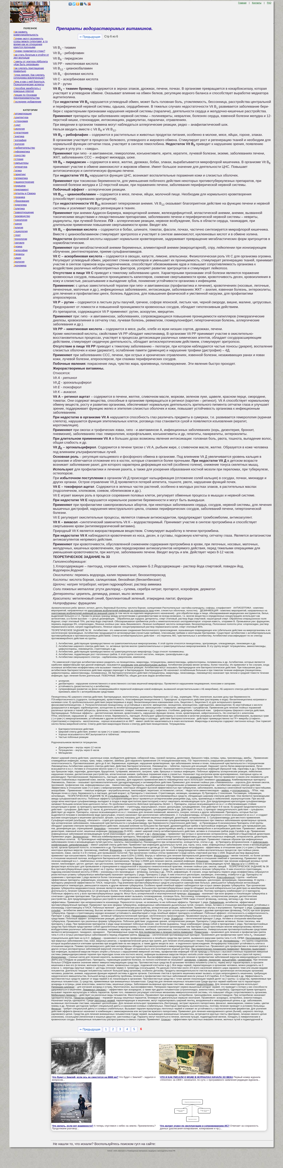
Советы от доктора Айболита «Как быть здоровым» (31, 63)
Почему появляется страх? (29, 51)
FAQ (269, 3)
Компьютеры (21, 163)
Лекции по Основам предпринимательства (27, 96)
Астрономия (21, 121)
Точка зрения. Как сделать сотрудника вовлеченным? (29, 76)
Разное (18, 223)
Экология (19, 261)
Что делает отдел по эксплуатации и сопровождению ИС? (194, 1125)
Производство (22, 216)
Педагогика (20, 204)
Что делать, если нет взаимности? (72, 1125)
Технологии (20, 238)
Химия (17, 257)
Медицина (20, 185)
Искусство (19, 155)
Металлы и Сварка (25, 193)
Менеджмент (21, 189)
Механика (19, 197)
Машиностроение (24, 181)
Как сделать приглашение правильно (29, 70)
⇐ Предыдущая (90, 36)
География (20, 140)
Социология (21, 231)
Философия (21, 250)
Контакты (256, 3)
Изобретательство (24, 147)
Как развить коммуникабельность (26, 33)
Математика (21, 178)
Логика (18, 170)
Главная (242, 3)
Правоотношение (24, 212)
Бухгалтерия (21, 132)
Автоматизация (23, 113)
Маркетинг (20, 174)
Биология (19, 128)
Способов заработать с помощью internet (27, 90)
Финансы (19, 254)
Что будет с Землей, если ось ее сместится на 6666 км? (85, 1077)
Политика (19, 208)
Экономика (20, 265)
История (18, 159)
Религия (18, 227)
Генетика (19, 136)
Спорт (17, 235)
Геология (19, 144)
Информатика (22, 151)
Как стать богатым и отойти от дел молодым (31, 56)
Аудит (17, 125)
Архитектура (21, 117)
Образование (21, 200)
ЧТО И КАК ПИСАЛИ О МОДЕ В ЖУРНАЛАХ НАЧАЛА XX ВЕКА (196, 1077)
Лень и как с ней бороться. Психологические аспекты (29, 83)
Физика (18, 246)
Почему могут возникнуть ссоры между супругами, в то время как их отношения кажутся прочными (31, 43)
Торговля (19, 242)
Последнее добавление (27, 101)
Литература (20, 166)
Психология (20, 219)
